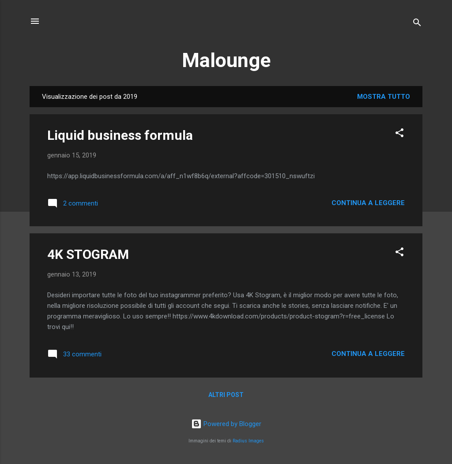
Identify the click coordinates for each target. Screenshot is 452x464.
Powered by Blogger (226, 424)
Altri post (226, 394)
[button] (399, 134)
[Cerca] (417, 24)
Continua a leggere (368, 203)
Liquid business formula (120, 135)
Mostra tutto (383, 97)
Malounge (226, 60)
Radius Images (248, 441)
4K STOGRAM (88, 254)
